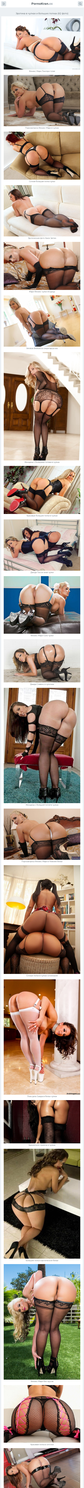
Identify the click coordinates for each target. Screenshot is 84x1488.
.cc (42, 3)
